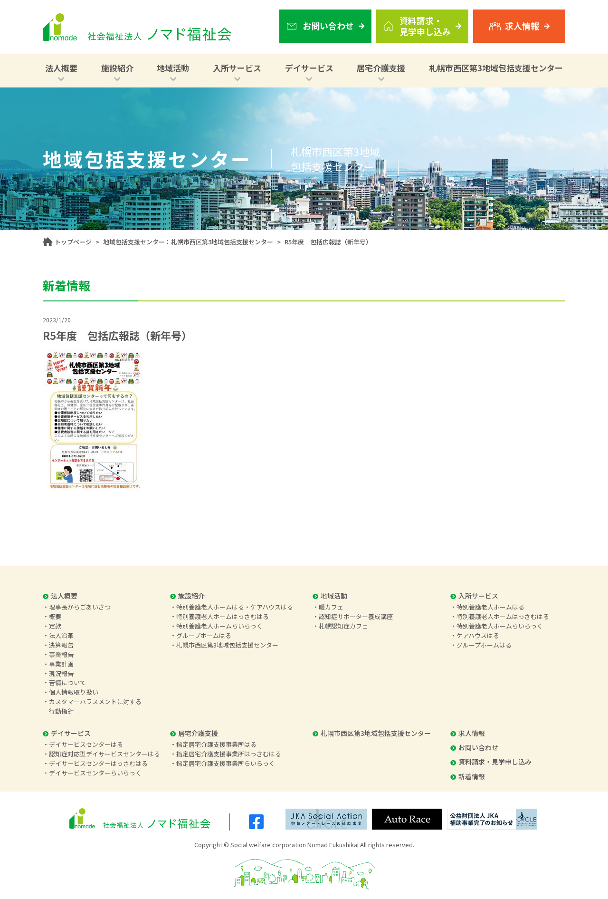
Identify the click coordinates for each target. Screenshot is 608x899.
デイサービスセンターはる (86, 744)
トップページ (73, 241)
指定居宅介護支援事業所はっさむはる (228, 753)
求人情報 (467, 733)
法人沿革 (61, 635)
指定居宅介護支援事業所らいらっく (225, 763)
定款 (55, 625)
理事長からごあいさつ (80, 606)
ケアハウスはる (477, 635)
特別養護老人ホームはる (490, 606)
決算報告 (61, 644)
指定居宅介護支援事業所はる (216, 744)
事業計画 (61, 663)
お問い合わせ (474, 747)
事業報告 (61, 654)
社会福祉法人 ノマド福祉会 (137, 27)
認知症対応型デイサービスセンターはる (104, 753)
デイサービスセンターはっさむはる (98, 763)
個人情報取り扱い (73, 691)
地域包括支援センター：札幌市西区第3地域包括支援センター (188, 241)
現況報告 (61, 673)
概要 (55, 616)
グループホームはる (203, 635)
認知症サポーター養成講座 (356, 616)
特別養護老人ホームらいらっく (219, 625)
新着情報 (467, 776)
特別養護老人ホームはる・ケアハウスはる (234, 606)
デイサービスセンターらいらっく (95, 772)
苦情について (67, 682)
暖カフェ (331, 606)
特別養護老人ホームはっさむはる (222, 616)
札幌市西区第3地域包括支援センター (496, 68)
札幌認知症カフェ (343, 625)
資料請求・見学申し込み (491, 761)
